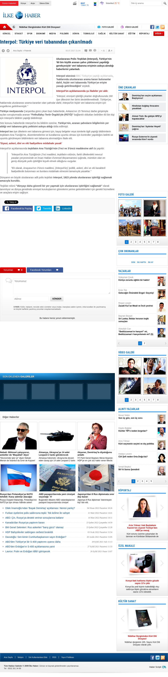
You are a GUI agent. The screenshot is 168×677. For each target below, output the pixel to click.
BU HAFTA (141, 262)
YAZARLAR (124, 271)
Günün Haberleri (9, 3)
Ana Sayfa (8, 657)
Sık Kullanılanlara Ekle (37, 657)
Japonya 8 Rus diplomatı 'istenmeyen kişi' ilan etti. (96, 498)
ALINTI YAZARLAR (128, 409)
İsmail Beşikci (137, 468)
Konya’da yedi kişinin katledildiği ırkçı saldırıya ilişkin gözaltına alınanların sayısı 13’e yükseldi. (142, 586)
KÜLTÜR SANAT (127, 601)
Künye (23, 3)
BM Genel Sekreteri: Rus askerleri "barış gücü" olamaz (34, 527)
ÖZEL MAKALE (126, 545)
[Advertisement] (57, 241)
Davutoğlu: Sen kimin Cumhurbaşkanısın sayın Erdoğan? (35, 537)
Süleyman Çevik (137, 278)
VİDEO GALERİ (126, 352)
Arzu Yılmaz (137, 442)
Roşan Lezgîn (137, 304)
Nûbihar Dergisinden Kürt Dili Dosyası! (39, 27)
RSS (54, 657)
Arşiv (33, 3)
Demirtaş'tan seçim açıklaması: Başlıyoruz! (147, 96)
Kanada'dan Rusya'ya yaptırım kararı (25, 522)
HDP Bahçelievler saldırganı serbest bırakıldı (29, 532)
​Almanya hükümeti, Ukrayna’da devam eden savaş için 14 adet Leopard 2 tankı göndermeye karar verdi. (57, 456)
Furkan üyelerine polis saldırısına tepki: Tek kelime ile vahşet (37, 513)
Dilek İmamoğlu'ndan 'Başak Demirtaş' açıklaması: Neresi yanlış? (40, 508)
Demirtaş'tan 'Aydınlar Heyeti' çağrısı (146, 127)
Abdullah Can (137, 332)
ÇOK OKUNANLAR (128, 251)
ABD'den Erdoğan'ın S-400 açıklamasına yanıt (30, 546)
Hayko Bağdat (137, 429)
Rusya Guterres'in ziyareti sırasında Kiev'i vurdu (144, 138)
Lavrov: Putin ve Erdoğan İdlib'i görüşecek (27, 551)
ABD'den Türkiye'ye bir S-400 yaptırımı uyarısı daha (33, 541)
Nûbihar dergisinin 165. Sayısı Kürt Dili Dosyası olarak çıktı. (142, 640)
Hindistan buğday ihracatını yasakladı (145, 107)
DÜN (133, 262)
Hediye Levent (137, 455)
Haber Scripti (155, 667)
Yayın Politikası (67, 657)
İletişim (20, 657)
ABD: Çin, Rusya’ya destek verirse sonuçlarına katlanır (34, 517)
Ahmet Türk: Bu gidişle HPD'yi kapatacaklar (147, 117)
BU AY (150, 262)
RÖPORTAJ (124, 490)
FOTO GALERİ (126, 194)
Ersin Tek (137, 291)
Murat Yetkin (137, 416)
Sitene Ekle (44, 3)
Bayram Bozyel (137, 319)
